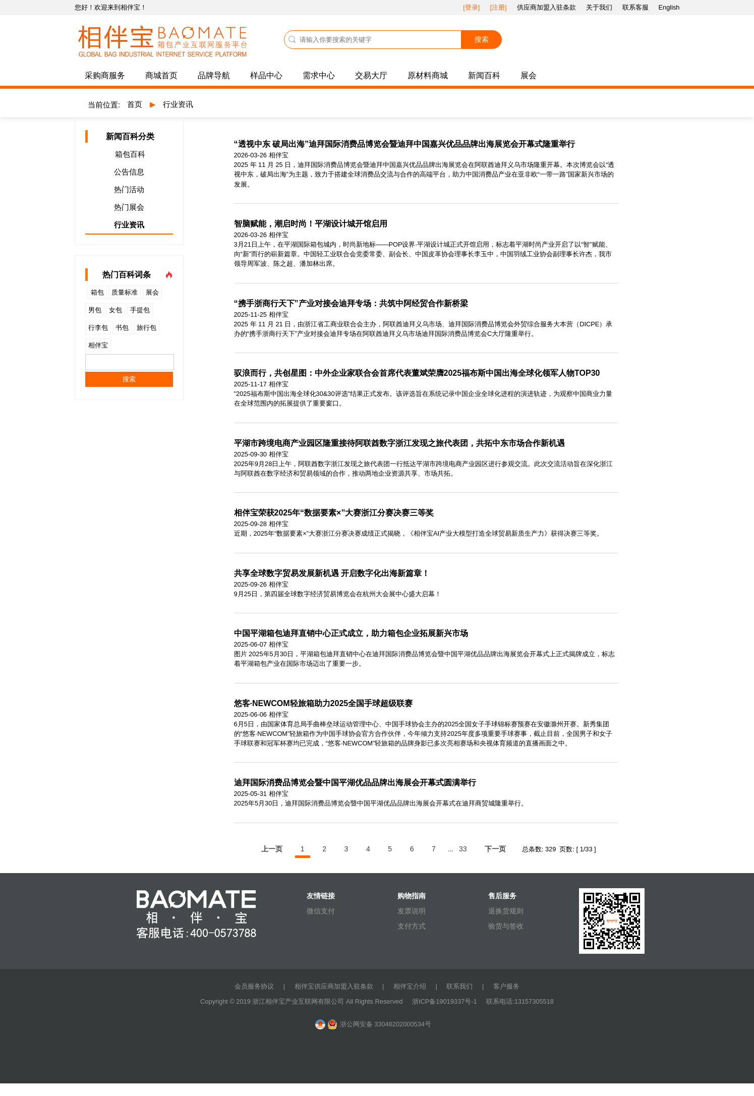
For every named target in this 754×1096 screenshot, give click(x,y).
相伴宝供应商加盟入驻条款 (334, 986)
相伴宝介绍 (409, 986)
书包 (122, 327)
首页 (134, 104)
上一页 (271, 849)
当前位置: (104, 104)
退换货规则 (506, 911)
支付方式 (411, 926)
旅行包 (146, 327)
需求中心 (319, 75)
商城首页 (161, 75)
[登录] (471, 7)
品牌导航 (214, 75)
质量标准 (124, 292)
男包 (94, 310)
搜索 (482, 39)
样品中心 (266, 75)
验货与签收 (506, 926)
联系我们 (459, 986)
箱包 (97, 292)
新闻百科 (484, 75)
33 (463, 849)
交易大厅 (371, 75)
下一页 (495, 849)
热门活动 (129, 189)
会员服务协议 (254, 986)
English (669, 7)
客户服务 (506, 986)
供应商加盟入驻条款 (546, 7)
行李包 (98, 327)
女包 (115, 310)
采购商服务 (105, 75)
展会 (528, 75)
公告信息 (129, 171)
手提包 (140, 310)
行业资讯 (178, 104)
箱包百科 (130, 154)
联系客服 (635, 7)
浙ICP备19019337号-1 (445, 1001)
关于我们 (599, 7)
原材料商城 (428, 75)
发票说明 (411, 911)
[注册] (498, 7)
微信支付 (321, 911)
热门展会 (129, 207)
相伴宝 (98, 345)
